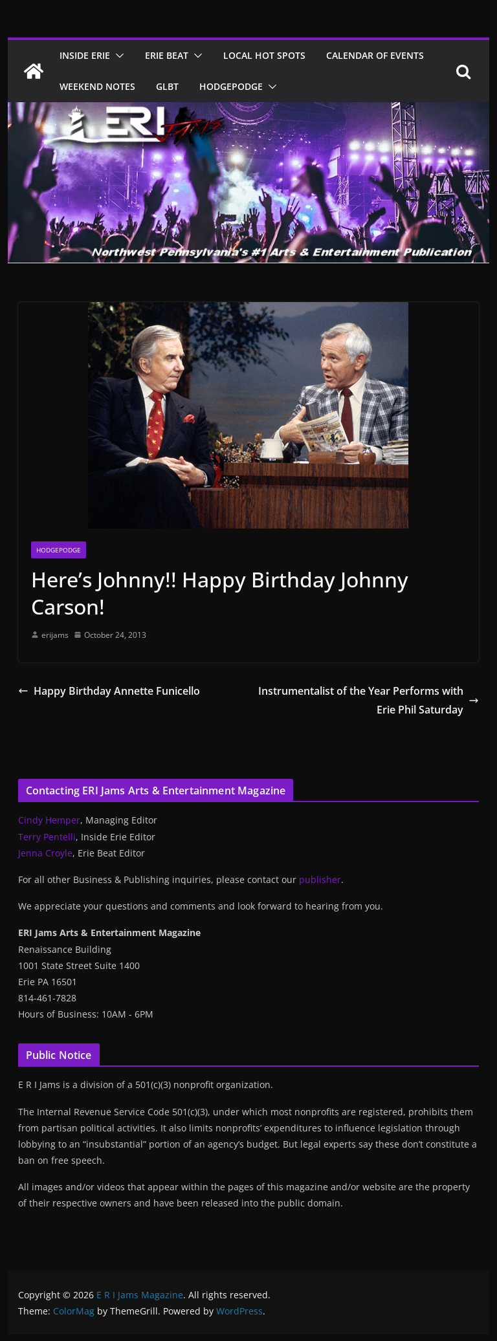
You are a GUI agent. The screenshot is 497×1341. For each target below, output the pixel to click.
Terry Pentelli (47, 837)
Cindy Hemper (49, 820)
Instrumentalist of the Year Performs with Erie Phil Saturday (368, 700)
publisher (320, 879)
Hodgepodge (231, 86)
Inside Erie (85, 55)
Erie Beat (166, 55)
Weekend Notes (97, 86)
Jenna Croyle (45, 853)
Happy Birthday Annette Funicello (109, 691)
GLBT (167, 86)
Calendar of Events (375, 55)
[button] (117, 56)
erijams (55, 634)
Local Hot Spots (264, 55)
